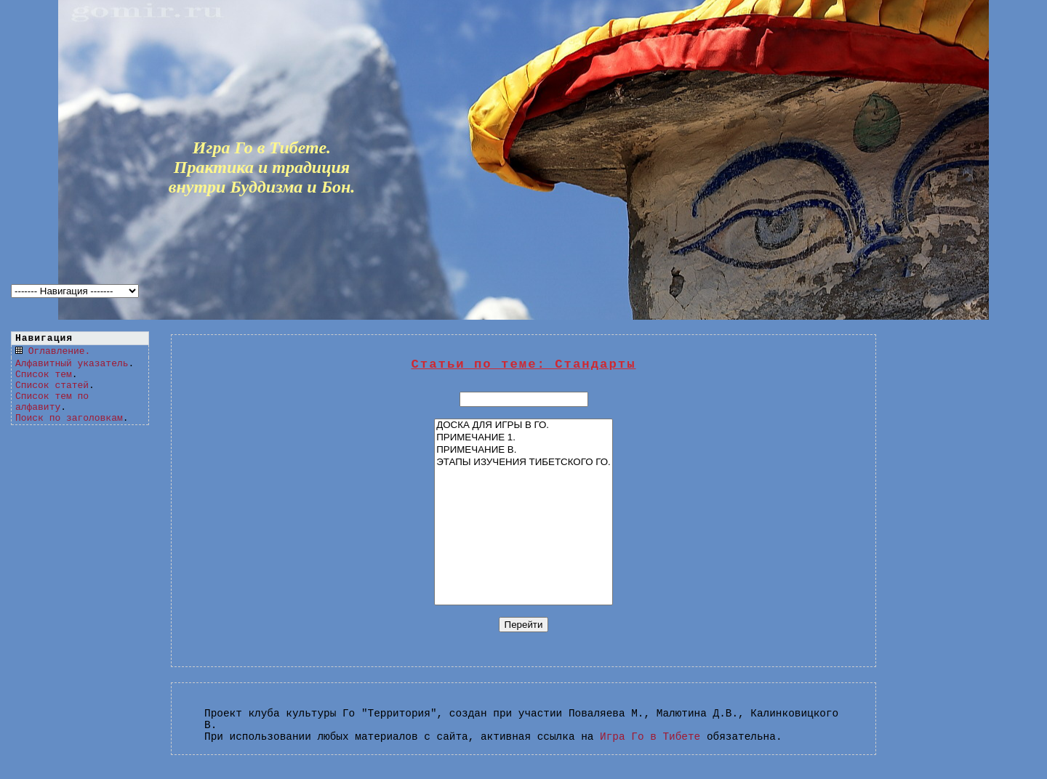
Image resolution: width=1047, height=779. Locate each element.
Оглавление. (59, 351)
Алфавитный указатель (71, 363)
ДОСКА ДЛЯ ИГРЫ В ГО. (523, 425)
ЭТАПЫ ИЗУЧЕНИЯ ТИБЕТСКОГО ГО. (523, 462)
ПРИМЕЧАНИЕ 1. (523, 438)
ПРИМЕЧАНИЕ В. (523, 450)
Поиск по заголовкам (69, 418)
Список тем (43, 374)
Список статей (52, 385)
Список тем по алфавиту (52, 402)
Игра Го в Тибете (650, 737)
